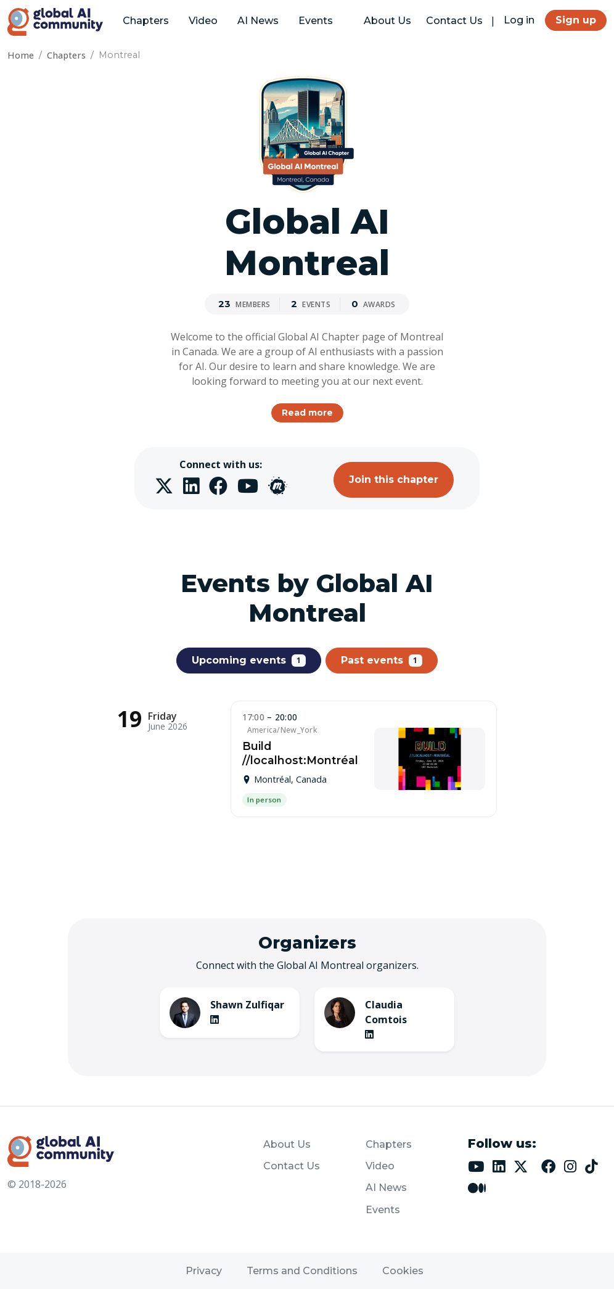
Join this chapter (393, 479)
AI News (258, 21)
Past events (382, 660)
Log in (519, 20)
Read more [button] (307, 412)
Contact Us (454, 21)
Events (315, 21)
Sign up (575, 20)
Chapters (146, 21)
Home (20, 55)
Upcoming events (249, 660)
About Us (387, 21)
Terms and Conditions (302, 1271)
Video (203, 21)
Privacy (204, 1271)
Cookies (403, 1271)
